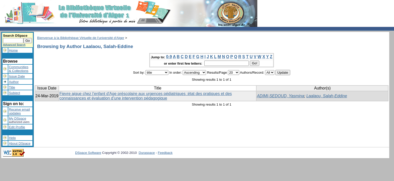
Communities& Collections (18, 69)
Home (13, 50)
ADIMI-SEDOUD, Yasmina (280, 96)
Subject (14, 93)
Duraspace (147, 153)
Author (14, 82)
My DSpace (17, 118)
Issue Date (17, 76)
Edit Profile (17, 127)
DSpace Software (88, 153)
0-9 (169, 57)
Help (12, 138)
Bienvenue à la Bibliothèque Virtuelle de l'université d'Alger (80, 38)
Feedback (165, 153)
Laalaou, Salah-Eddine (326, 96)
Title (12, 87)
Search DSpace (15, 35)
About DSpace (19, 143)
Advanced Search (14, 44)
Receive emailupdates (19, 111)
